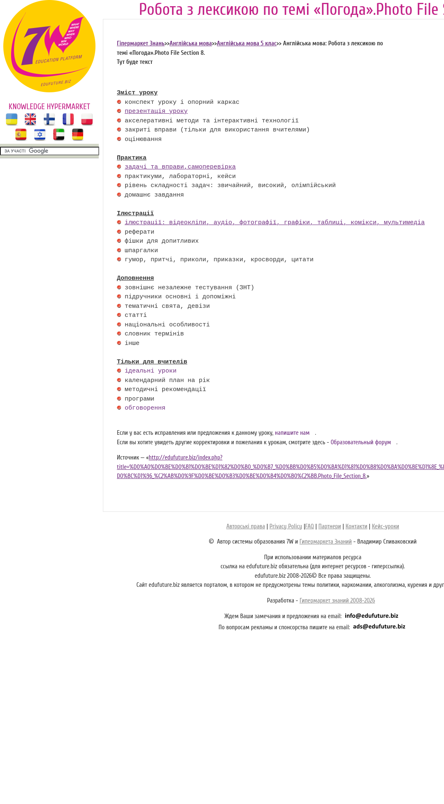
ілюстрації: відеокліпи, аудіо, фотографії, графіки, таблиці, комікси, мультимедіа (275, 223)
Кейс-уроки (385, 526)
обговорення (145, 408)
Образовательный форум (360, 442)
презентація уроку (156, 112)
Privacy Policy (286, 526)
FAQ (309, 526)
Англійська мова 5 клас (247, 43)
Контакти (356, 526)
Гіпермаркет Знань (141, 43)
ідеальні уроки (151, 371)
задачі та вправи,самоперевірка (180, 167)
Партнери (329, 526)
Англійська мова (191, 43)
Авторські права (245, 526)
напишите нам (292, 432)
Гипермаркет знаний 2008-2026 (337, 600)
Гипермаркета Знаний (326, 541)
